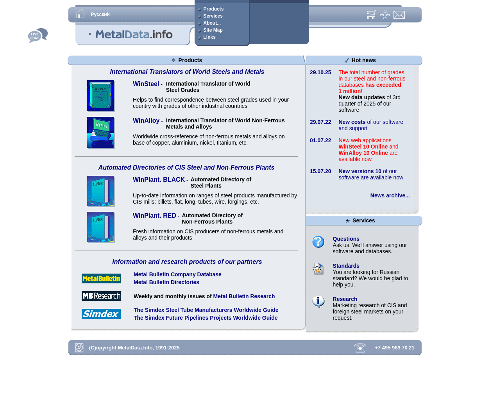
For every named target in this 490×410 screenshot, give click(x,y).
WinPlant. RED (154, 215)
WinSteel (146, 84)
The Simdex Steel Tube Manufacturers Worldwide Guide (206, 310)
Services (363, 220)
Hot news (363, 60)
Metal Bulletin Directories (166, 282)
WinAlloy (146, 120)
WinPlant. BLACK (159, 179)
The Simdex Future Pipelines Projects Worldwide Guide (205, 318)
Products (189, 60)
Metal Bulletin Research (244, 296)
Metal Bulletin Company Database (178, 274)
